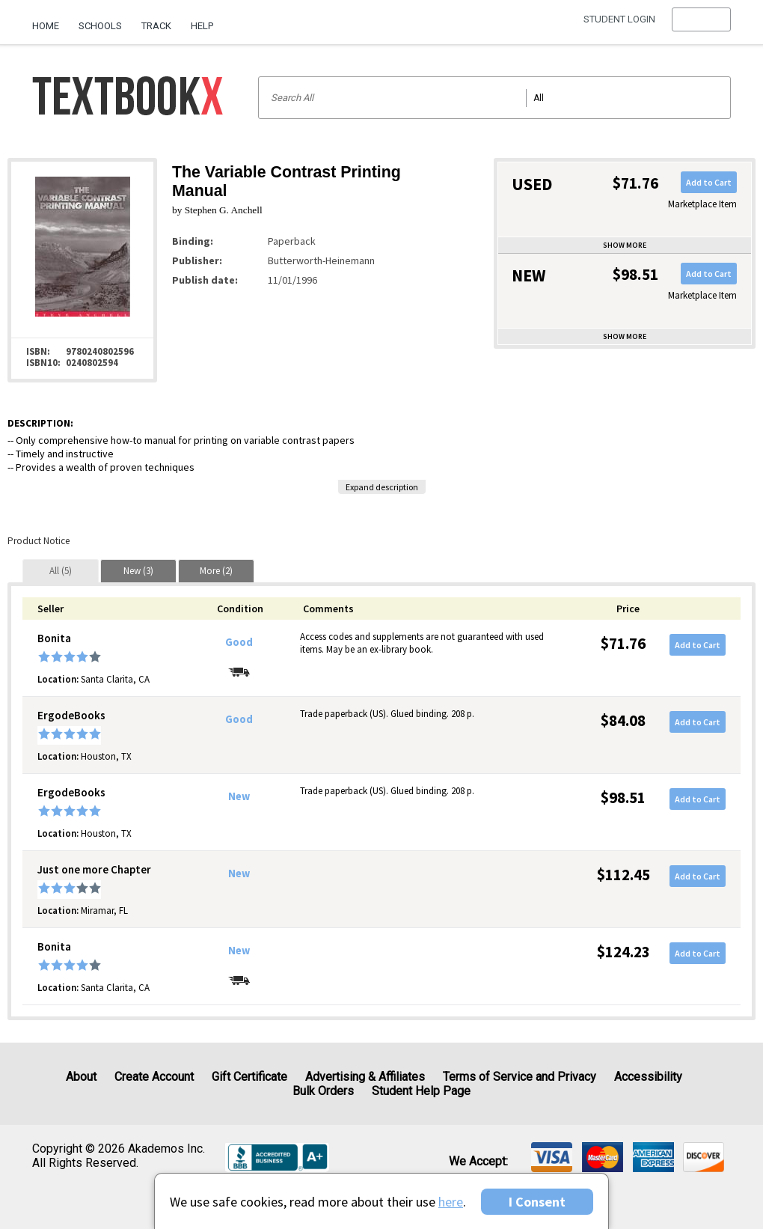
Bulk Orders (323, 1091)
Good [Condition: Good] (239, 642)
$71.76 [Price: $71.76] (623, 643)
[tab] (60, 570)
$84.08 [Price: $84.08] (623, 720)
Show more (624, 245)
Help (202, 25)
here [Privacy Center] (450, 1201)
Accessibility (648, 1077)
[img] (551, 1157)
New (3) (138, 570)
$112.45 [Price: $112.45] (623, 874)
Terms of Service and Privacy (519, 1077)
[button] (701, 26)
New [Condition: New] (239, 796)
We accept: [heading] (478, 1161)
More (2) (216, 570)
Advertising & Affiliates (365, 1077)
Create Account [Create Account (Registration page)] (154, 1077)
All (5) (60, 570)
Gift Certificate (249, 1077)
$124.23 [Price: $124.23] (623, 952)
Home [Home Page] (45, 25)
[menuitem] (50, 20)
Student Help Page (421, 1091)
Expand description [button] (382, 486)
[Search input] (495, 97)
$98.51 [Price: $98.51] (623, 797)
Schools (100, 25)
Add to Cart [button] (709, 182)
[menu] (701, 26)
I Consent (537, 1201)
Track (156, 25)
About (81, 1077)
